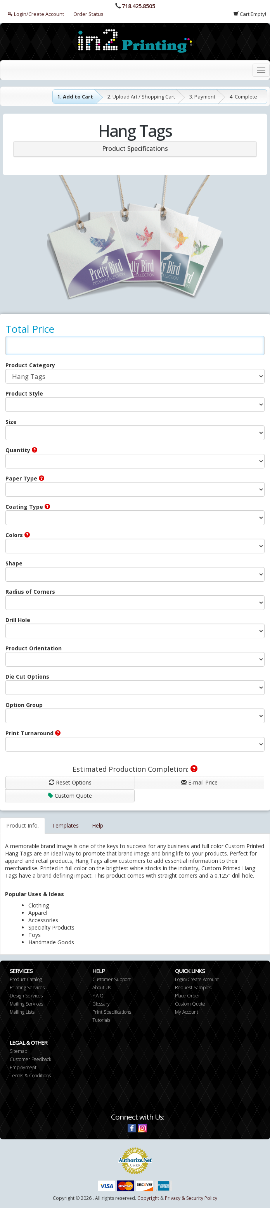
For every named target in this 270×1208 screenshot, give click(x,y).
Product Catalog (26, 979)
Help (97, 825)
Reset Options (70, 782)
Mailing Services (26, 1004)
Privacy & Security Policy (191, 1198)
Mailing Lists (22, 1012)
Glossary (101, 1004)
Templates (65, 825)
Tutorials (101, 1020)
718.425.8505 (138, 6)
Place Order (187, 995)
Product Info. (22, 825)
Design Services (26, 995)
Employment (23, 1067)
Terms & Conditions (30, 1075)
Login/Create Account (36, 13)
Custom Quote (70, 795)
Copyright (148, 1198)
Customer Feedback (30, 1059)
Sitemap (18, 1051)
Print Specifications (111, 1012)
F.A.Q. (98, 995)
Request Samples (193, 987)
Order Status (88, 13)
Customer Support (111, 979)
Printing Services (27, 987)
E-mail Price (199, 782)
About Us (101, 987)
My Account (186, 1012)
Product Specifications (135, 148)
